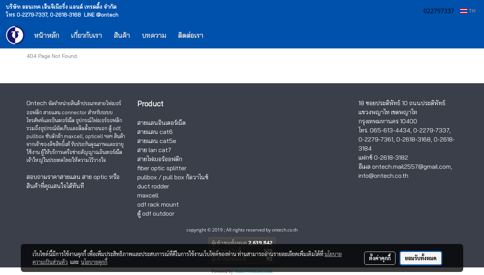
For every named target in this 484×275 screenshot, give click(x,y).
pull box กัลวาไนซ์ (185, 177)
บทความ (154, 35)
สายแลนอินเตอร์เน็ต (161, 122)
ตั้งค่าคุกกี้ (380, 258)
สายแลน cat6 (155, 131)
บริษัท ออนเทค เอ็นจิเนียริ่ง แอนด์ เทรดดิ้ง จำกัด (61, 6)
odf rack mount (158, 204)
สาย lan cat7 (154, 150)
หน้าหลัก (46, 35)
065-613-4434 (390, 130)
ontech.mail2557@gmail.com (411, 166)
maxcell (147, 195)
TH (467, 11)
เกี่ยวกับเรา (86, 35)
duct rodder (153, 186)
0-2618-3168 (413, 139)
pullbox (147, 177)
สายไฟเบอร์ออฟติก (159, 159)
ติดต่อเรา (190, 35)
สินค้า (122, 35)
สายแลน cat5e (156, 140)
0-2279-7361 (375, 139)
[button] (220, 35)
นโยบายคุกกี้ (94, 261)
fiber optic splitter (161, 168)
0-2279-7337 (431, 130)
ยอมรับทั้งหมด (421, 258)
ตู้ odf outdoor (155, 213)
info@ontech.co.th (383, 175)
